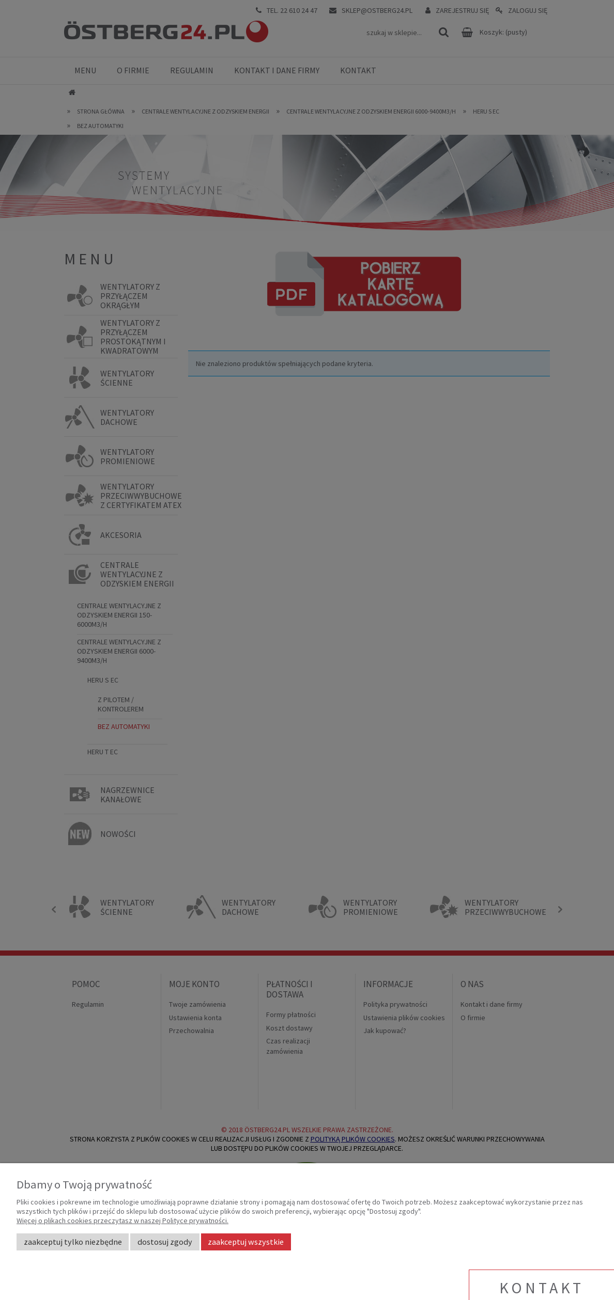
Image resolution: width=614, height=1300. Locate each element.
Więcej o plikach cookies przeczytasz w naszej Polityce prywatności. (122, 1220)
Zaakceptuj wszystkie (246, 1241)
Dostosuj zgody (164, 1241)
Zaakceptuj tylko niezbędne (73, 1241)
